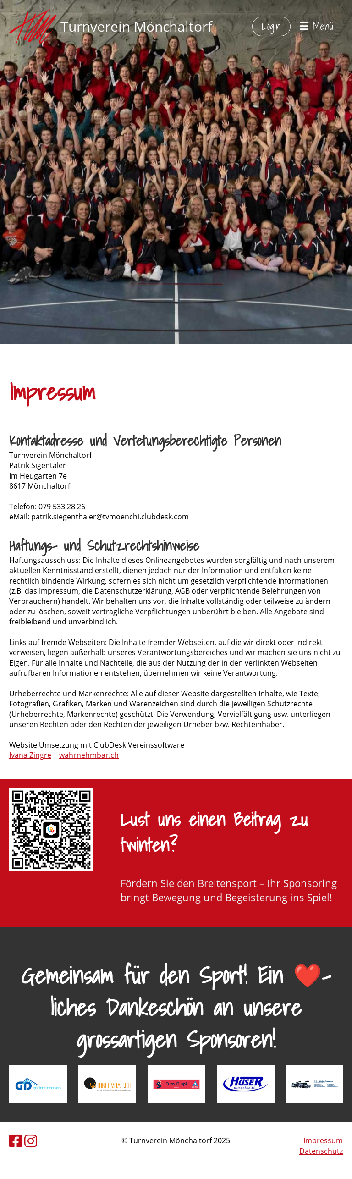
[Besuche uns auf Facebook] (15, 1141)
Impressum (323, 1140)
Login (271, 26)
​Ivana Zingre (30, 755)
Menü (317, 26)
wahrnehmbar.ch (89, 755)
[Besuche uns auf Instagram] (30, 1141)
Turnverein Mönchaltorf (136, 26)
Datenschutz (321, 1151)
